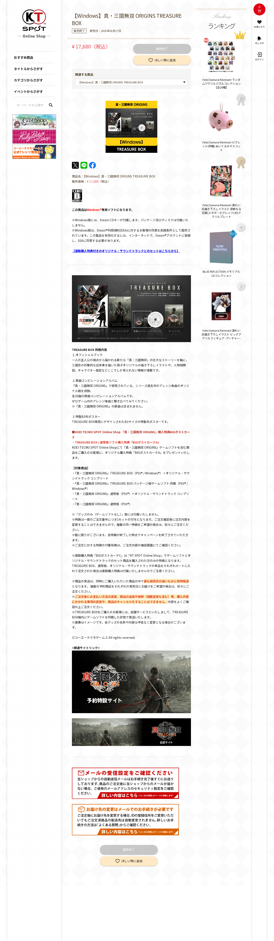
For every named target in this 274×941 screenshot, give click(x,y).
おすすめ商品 (23, 57)
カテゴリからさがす (28, 80)
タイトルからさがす (28, 68)
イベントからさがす (28, 91)
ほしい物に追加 (165, 60)
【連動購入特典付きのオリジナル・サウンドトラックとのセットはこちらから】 (126, 251)
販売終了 (162, 49)
